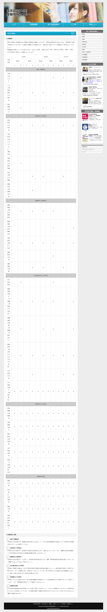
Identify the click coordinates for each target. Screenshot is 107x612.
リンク (84, 152)
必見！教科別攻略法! (53, 25)
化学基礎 (84, 54)
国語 (83, 34)
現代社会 (84, 42)
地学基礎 (84, 59)
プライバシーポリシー (88, 149)
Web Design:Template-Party (53, 608)
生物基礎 (84, 57)
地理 (83, 49)
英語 (83, 39)
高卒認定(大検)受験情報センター (51, 606)
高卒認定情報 (34, 25)
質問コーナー (93, 25)
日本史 (84, 47)
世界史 (84, 44)
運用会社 (84, 146)
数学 (83, 36)
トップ (14, 25)
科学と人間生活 (86, 52)
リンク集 (73, 25)
